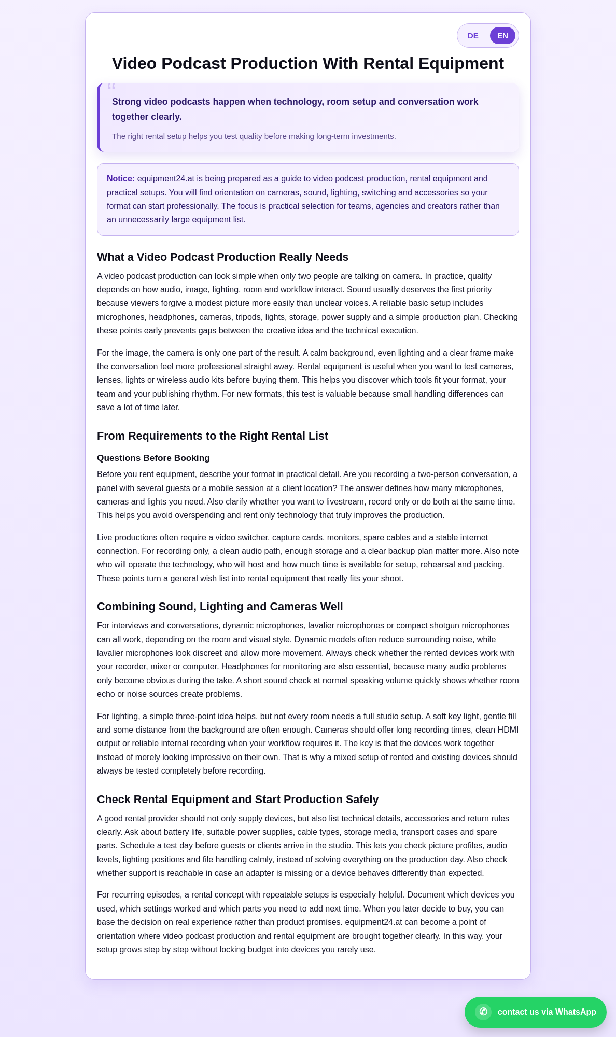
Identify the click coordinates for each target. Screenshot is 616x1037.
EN (502, 35)
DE (473, 35)
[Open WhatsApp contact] (536, 1012)
